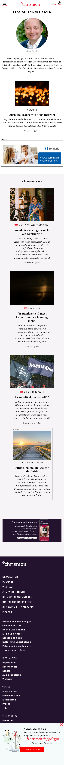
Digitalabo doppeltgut (17, 602)
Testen (52, 4)
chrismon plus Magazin (18, 607)
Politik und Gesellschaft (16, 646)
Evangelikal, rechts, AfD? (32, 397)
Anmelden (59, 3)
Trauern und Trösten (14, 650)
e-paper (7, 612)
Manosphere (34, 308)
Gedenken (32, 110)
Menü (4, 6)
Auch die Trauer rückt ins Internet (32, 115)
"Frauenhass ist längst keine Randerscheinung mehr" (32, 317)
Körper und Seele (12, 637)
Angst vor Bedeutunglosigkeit (34, 225)
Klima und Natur (12, 633)
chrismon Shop (11, 695)
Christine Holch (29, 263)
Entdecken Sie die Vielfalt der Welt (32, 470)
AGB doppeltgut (11, 675)
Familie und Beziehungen (17, 621)
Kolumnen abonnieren (17, 597)
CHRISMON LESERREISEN (32, 462)
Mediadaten (9, 699)
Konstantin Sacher (29, 423)
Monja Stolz (28, 131)
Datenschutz (9, 666)
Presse (6, 703)
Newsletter (10, 577)
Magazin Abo (9, 691)
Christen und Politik (34, 392)
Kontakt (7, 670)
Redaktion (8, 720)
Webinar (7, 587)
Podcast (7, 582)
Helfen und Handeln (14, 629)
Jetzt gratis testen (33, 749)
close (61, 724)
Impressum (9, 662)
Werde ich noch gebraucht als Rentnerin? (32, 232)
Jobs (5, 707)
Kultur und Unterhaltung (16, 642)
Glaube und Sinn (11, 625)
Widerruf (7, 679)
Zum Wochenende (13, 592)
